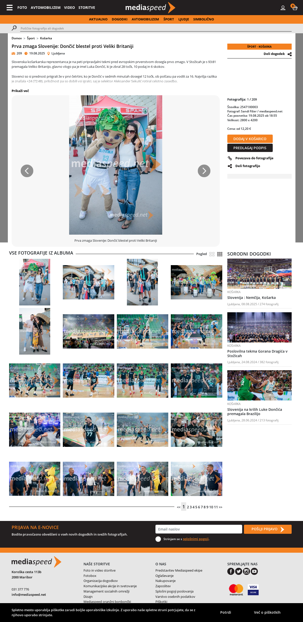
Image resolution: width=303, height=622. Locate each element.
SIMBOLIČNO (203, 19)
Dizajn (88, 596)
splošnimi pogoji (196, 539)
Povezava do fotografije (254, 158)
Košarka (46, 38)
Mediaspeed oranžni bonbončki (107, 601)
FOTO (22, 7)
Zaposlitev (163, 586)
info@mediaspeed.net (29, 594)
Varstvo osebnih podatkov (175, 596)
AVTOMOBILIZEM (46, 7)
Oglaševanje (164, 575)
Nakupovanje (165, 580)
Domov (17, 38)
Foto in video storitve (100, 570)
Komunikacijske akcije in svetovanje (110, 586)
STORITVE (86, 7)
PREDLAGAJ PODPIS (249, 147)
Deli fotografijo (247, 166)
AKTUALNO (98, 19)
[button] (295, 7)
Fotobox (90, 575)
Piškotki (161, 601)
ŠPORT (168, 19)
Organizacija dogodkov (101, 580)
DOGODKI (119, 19)
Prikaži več (20, 90)
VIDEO (69, 7)
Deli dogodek (274, 53)
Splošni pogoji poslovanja (174, 591)
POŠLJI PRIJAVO (268, 529)
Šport (31, 38)
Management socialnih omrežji (106, 591)
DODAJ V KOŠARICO (249, 138)
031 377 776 (20, 589)
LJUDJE (183, 19)
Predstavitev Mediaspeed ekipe (178, 570)
